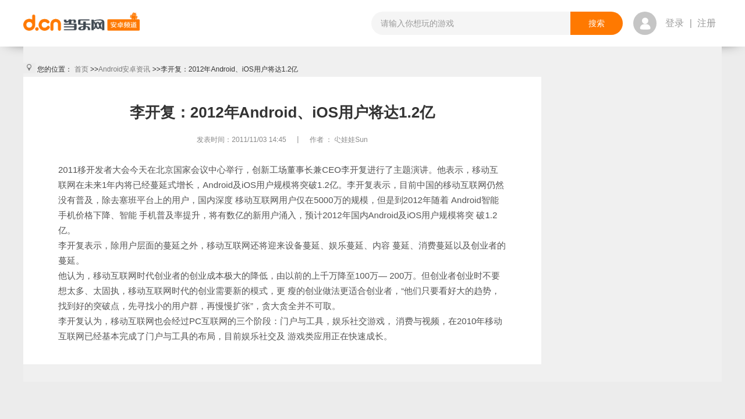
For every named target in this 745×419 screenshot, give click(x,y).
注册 (706, 23)
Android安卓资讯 (124, 69)
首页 (81, 69)
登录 (674, 23)
